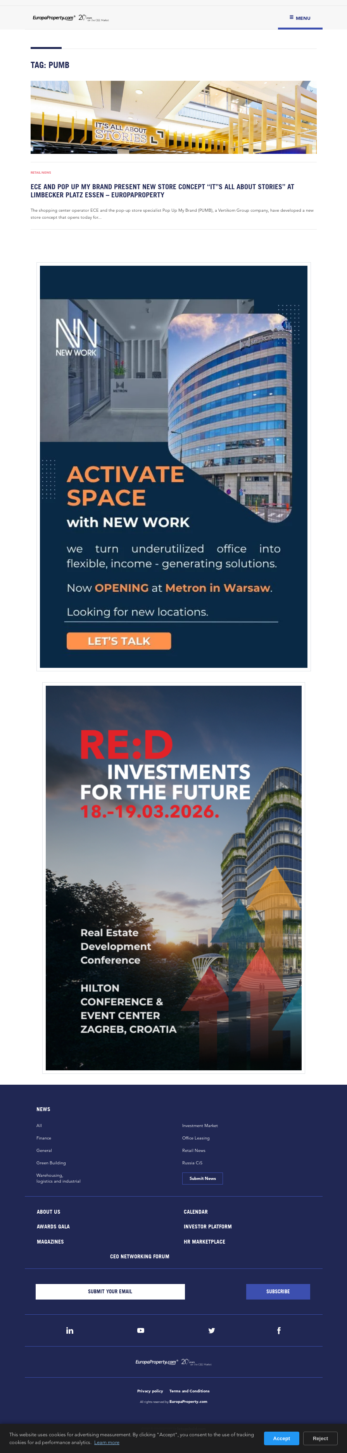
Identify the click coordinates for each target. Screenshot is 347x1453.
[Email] (110, 1292)
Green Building (51, 1163)
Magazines (50, 1241)
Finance (43, 1138)
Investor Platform (207, 1226)
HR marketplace (204, 1241)
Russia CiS (192, 1163)
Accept (281, 1438)
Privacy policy (150, 1391)
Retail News (41, 172)
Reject (320, 1438)
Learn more (106, 1442)
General (44, 1150)
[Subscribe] (278, 1292)
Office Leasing (196, 1138)
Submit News (203, 1178)
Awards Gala (52, 1226)
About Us (48, 1211)
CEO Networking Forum (139, 1256)
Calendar (195, 1211)
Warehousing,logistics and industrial (58, 1178)
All (39, 1125)
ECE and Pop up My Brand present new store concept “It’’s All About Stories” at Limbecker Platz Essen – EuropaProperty (162, 191)
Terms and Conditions (189, 1391)
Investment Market (200, 1125)
